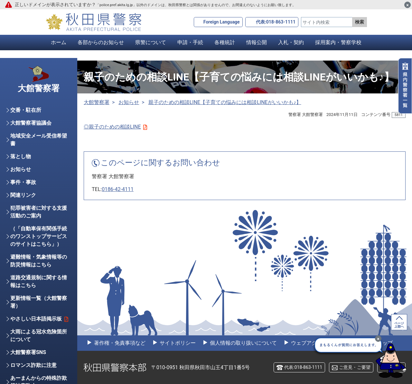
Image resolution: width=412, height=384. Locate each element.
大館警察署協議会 (31, 123)
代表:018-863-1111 (275, 21)
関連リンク (23, 195)
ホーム (58, 42)
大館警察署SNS (28, 352)
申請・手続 (190, 42)
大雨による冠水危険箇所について (38, 335)
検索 (359, 21)
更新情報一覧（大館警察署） (38, 302)
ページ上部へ (399, 325)
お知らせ (128, 102)
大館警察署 (96, 102)
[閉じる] (407, 5)
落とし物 (20, 156)
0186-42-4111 (118, 189)
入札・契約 (291, 42)
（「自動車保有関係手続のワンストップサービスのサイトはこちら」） (38, 236)
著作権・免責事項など (119, 343)
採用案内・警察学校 (338, 42)
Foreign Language (221, 21)
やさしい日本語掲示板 (39, 319)
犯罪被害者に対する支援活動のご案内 (38, 212)
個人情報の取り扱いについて (243, 343)
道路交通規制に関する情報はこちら (38, 281)
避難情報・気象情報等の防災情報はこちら (38, 261)
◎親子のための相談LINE (115, 127)
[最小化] (378, 338)
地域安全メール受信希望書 (38, 140)
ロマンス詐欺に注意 (33, 365)
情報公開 (256, 42)
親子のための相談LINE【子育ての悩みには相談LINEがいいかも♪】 (224, 102)
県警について (150, 42)
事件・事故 (23, 182)
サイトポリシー (177, 343)
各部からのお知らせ (101, 42)
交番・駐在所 (25, 110)
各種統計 (224, 42)
